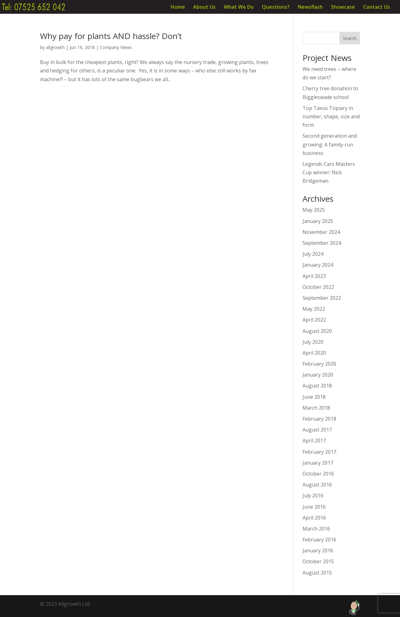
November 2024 (321, 232)
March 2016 (316, 528)
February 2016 (319, 539)
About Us (204, 7)
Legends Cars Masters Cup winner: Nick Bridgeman (328, 172)
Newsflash (310, 7)
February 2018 (319, 418)
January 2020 (317, 374)
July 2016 (312, 495)
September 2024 (321, 242)
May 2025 (313, 209)
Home (178, 7)
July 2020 (312, 341)
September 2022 (321, 297)
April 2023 (314, 276)
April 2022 (314, 319)
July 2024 (312, 253)
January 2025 (317, 221)
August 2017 (317, 429)
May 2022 (313, 308)
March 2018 (316, 407)
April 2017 (314, 440)
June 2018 (314, 396)
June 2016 (314, 506)
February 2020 (319, 363)
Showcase (343, 7)
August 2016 (317, 484)
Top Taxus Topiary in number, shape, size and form (331, 116)
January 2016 (317, 550)
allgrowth (55, 47)
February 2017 (319, 451)
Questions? (276, 7)
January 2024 (317, 264)
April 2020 (314, 352)
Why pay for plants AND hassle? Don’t (111, 36)
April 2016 (314, 517)
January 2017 (317, 462)
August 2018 (317, 385)
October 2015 (318, 561)
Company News (116, 47)
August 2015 (317, 572)
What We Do (239, 7)
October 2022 (318, 287)
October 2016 (318, 473)
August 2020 (317, 331)
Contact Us (376, 7)
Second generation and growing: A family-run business (329, 144)
